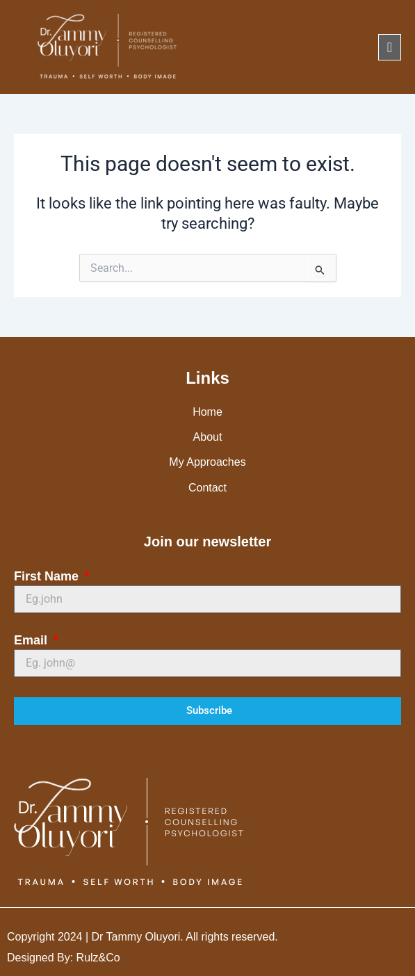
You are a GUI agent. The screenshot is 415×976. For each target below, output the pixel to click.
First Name (48, 576)
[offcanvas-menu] (389, 47)
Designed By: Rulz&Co (63, 957)
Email (32, 640)
